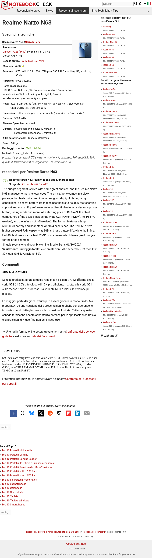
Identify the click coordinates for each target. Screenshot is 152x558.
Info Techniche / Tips (105, 10)
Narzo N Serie (33, 42)
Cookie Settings (76, 543)
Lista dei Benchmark (43, 336)
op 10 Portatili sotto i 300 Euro (20, 471)
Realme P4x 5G (110, 145)
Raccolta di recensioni (72, 10)
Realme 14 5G (109, 322)
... (148, 10)
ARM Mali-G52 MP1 (33, 61)
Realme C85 (108, 167)
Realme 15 (108, 211)
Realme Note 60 (110, 42)
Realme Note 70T (111, 245)
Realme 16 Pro (109, 100)
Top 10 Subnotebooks (14, 484)
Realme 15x (108, 189)
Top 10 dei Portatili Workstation (19, 479)
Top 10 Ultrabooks (12, 488)
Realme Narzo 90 (111, 122)
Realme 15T (108, 200)
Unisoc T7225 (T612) (14, 51)
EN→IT (43, 184)
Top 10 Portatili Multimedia (17, 450)
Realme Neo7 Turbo (112, 278)
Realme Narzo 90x (111, 134)
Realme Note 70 (110, 267)
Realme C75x (109, 300)
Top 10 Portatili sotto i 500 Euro (19, 475)
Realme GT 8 (109, 178)
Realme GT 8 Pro (110, 222)
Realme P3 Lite (110, 111)
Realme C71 (108, 289)
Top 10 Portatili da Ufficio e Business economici (28, 463)
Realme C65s (109, 34)
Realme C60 (108, 65)
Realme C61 (108, 50)
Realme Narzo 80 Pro (112, 311)
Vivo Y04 (107, 27)
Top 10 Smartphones (13, 504)
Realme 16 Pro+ (110, 89)
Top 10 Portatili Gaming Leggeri (19, 458)
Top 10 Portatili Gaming (15, 454)
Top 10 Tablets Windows (15, 500)
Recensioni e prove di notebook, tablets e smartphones (53, 532)
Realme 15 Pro (109, 256)
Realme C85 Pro (110, 156)
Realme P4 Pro (109, 233)
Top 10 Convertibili (12, 492)
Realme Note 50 (110, 72)
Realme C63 (108, 57)
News (49, 10)
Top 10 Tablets (10, 496)
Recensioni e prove (28, 10)
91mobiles (28, 184)
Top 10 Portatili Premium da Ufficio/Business (27, 467)
